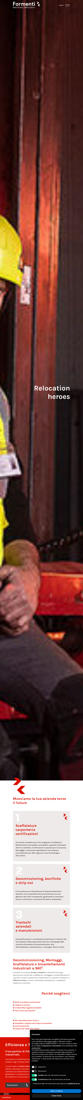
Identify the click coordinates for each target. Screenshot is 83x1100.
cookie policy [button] (36, 1048)
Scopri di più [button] (56, 1096)
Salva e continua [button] (56, 1091)
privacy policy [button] (52, 1041)
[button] (80, 1033)
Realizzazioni (12, 1085)
